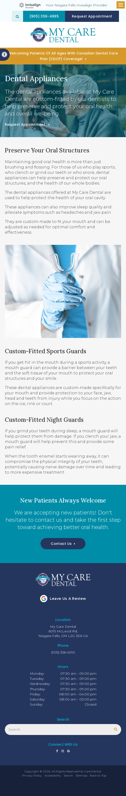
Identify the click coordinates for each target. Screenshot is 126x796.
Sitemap (81, 775)
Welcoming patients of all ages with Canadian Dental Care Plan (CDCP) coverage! (63, 56)
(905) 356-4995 (44, 16)
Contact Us (61, 543)
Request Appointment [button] (92, 16)
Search (68, 775)
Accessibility (52, 775)
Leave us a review (68, 598)
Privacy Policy (32, 775)
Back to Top (98, 775)
